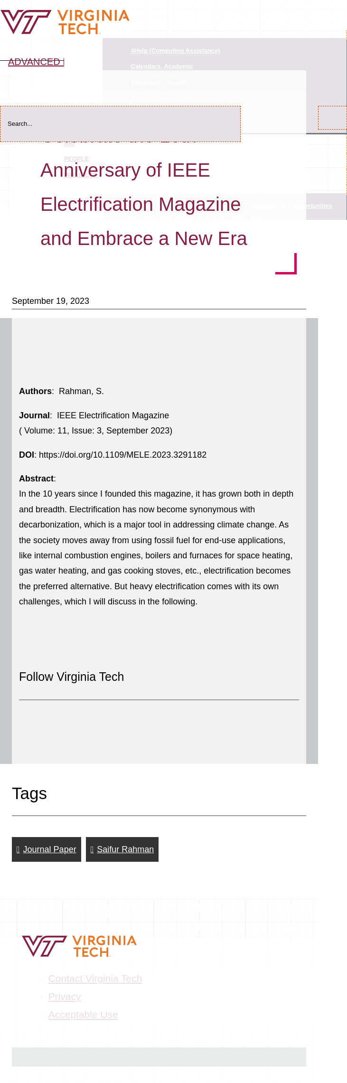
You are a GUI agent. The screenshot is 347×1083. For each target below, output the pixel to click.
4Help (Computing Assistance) (175, 50)
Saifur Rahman (125, 849)
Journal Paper (49, 849)
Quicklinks (83, 48)
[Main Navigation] (337, 6)
